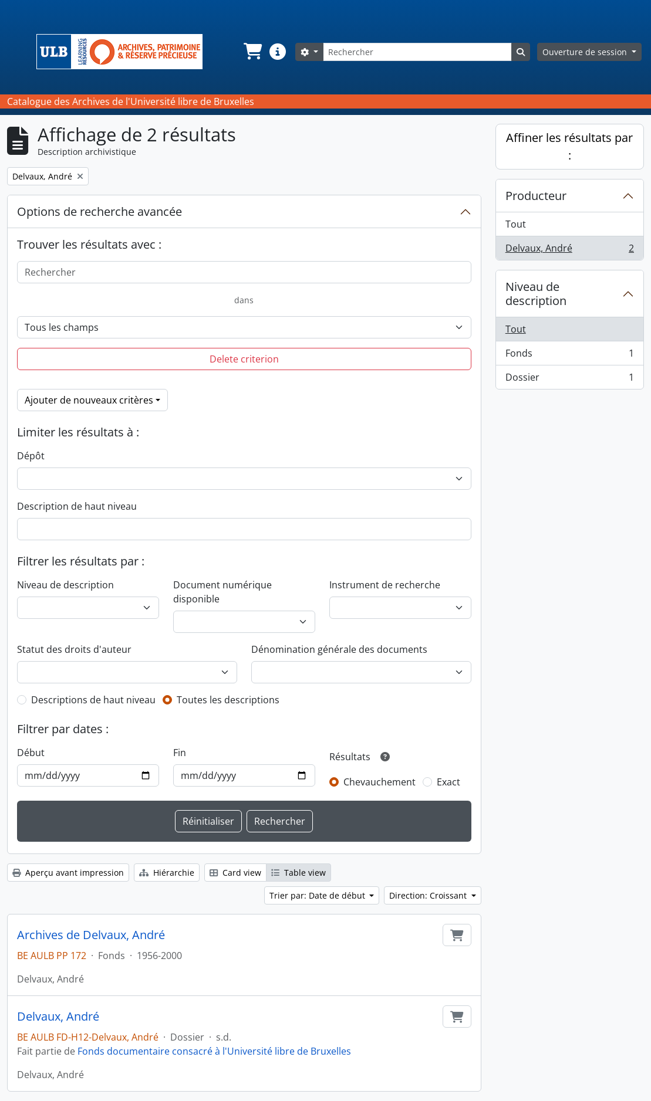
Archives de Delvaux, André (91, 935)
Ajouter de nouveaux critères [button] (89, 400)
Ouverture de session (585, 51)
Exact (448, 781)
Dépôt (31, 455)
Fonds (569, 355)
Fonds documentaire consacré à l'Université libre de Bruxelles (214, 1051)
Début (31, 752)
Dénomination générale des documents (339, 649)
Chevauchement (379, 781)
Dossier (569, 379)
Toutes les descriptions (228, 699)
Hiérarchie (166, 872)
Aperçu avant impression (68, 872)
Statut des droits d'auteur (74, 649)
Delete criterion (244, 359)
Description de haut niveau (77, 506)
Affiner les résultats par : (569, 146)
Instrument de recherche (384, 584)
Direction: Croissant (429, 895)
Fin (179, 752)
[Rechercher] (417, 52)
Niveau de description (65, 584)
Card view (235, 872)
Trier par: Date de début (318, 895)
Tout (515, 224)
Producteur (535, 196)
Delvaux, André (58, 1016)
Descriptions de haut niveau (93, 699)
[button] (252, 52)
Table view (298, 872)
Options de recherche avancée (99, 211)
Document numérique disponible (222, 591)
